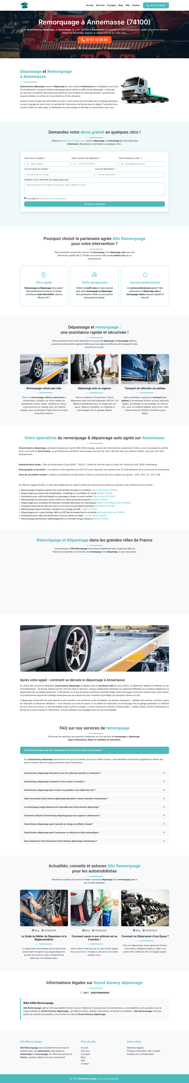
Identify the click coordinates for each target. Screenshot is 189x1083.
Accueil (89, 5)
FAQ (127, 5)
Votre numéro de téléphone (85, 158)
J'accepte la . (46, 198)
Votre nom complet (34, 158)
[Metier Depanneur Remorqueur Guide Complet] (44, 908)
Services (100, 5)
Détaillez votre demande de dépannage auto (46, 180)
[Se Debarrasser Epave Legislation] (145, 908)
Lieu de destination (105, 169)
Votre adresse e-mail (129, 158)
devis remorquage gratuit (74, 141)
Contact (136, 5)
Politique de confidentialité (140, 1054)
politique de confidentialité (52, 198)
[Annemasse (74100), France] (94, 582)
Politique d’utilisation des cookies (143, 1051)
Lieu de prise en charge (36, 169)
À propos (111, 5)
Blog (121, 5)
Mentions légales (135, 1047)
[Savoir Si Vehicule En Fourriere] (95, 908)
